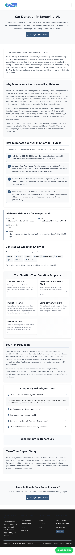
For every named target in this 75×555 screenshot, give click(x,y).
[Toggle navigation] (68, 5)
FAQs (23, 527)
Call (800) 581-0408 (37, 34)
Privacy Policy (47, 543)
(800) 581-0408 (61, 520)
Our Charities (26, 524)
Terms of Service (59, 543)
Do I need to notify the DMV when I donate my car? (28, 421)
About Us (24, 531)
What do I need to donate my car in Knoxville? (26, 395)
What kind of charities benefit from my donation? (27, 427)
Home (41, 520)
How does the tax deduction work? (22, 415)
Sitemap (68, 543)
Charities (42, 524)
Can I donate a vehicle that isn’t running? (24, 409)
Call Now (60, 532)
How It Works (26, 520)
